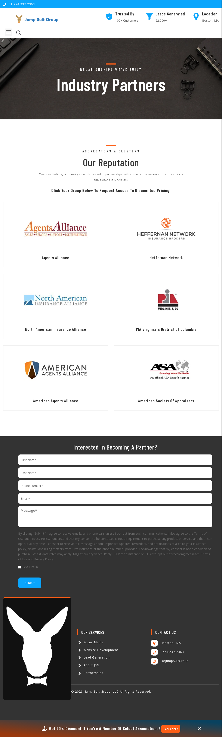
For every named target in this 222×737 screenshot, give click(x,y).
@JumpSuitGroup (175, 661)
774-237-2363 (173, 652)
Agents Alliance (55, 257)
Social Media (90, 642)
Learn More (170, 729)
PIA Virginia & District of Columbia (166, 329)
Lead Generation (93, 657)
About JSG (88, 665)
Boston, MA (171, 643)
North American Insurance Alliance (55, 329)
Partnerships (90, 673)
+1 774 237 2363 (21, 4)
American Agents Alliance (55, 400)
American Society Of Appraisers (166, 400)
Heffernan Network (166, 257)
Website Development (97, 650)
